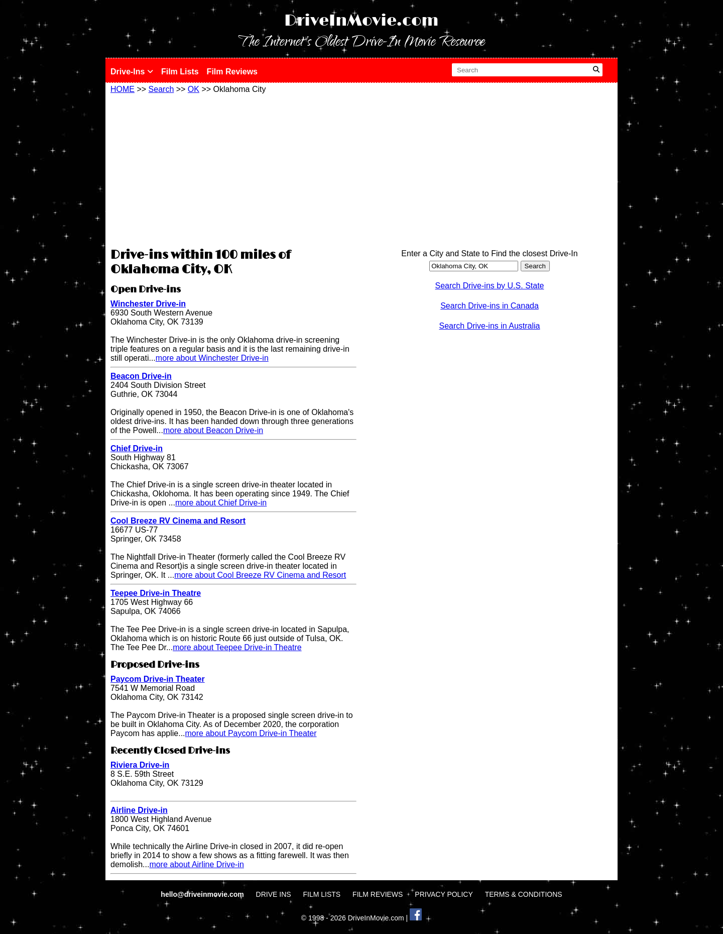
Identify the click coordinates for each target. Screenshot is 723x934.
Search (161, 89)
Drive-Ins (131, 71)
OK (193, 89)
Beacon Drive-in (141, 376)
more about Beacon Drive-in (213, 430)
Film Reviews (232, 71)
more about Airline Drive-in (196, 864)
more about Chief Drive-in (221, 502)
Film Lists (180, 71)
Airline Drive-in (139, 810)
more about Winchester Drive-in (212, 358)
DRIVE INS (273, 894)
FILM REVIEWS (377, 894)
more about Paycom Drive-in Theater (251, 733)
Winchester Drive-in (148, 303)
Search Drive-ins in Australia (489, 326)
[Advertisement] (233, 169)
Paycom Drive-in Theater (157, 679)
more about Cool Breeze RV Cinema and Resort (260, 575)
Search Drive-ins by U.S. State (489, 285)
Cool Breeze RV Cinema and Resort (178, 520)
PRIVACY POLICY (443, 894)
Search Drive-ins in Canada (489, 305)
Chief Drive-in (136, 448)
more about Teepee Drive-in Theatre (237, 647)
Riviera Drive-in (139, 765)
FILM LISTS (322, 894)
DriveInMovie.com (361, 21)
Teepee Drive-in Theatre (155, 593)
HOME (122, 89)
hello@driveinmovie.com (203, 894)
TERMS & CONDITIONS (523, 894)
